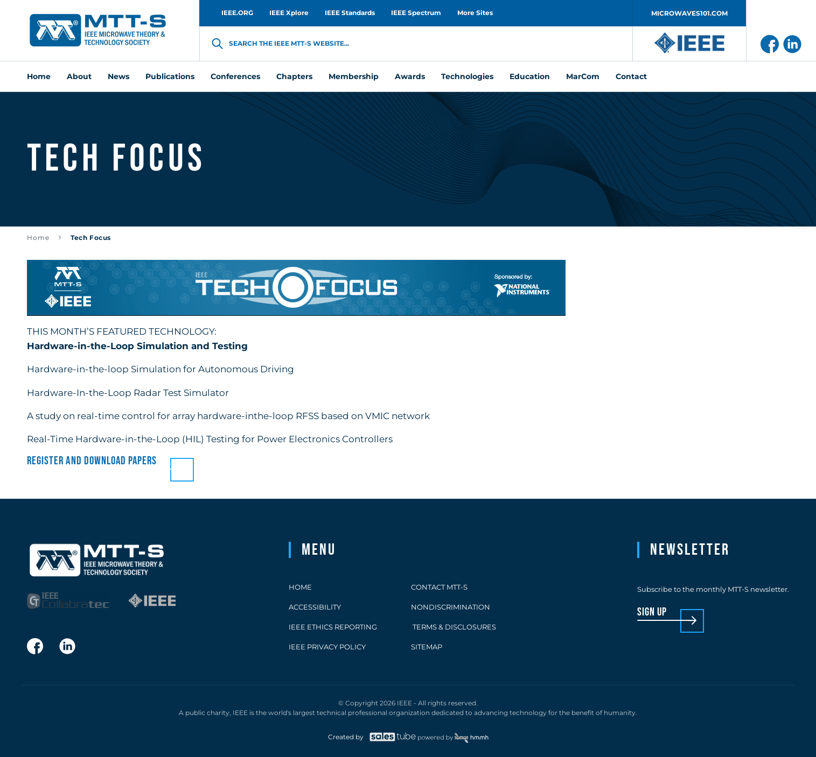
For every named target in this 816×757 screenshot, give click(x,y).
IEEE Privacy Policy (327, 646)
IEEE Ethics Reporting (333, 626)
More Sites (475, 13)
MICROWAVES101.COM (689, 13)
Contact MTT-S (439, 587)
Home (38, 238)
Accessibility (315, 607)
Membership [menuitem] (354, 76)
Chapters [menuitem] (294, 76)
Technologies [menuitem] (467, 76)
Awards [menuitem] (410, 76)
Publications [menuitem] (169, 76)
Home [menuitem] (39, 76)
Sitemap (426, 646)
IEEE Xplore (289, 13)
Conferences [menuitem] (235, 76)
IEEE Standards (350, 13)
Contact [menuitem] (631, 76)
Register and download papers (92, 461)
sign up (652, 612)
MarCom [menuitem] (582, 76)
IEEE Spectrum (416, 13)
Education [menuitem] (530, 76)
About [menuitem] (79, 76)
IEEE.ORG (237, 13)
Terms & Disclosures (453, 626)
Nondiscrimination (450, 607)
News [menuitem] (118, 76)
